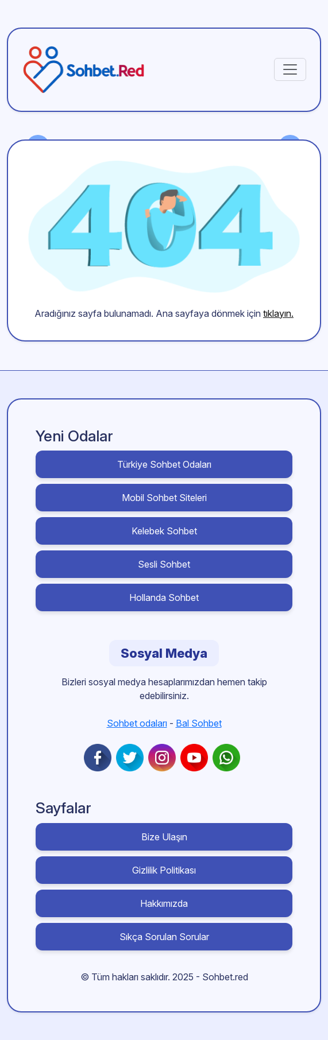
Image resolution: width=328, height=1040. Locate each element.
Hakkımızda (164, 903)
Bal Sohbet (199, 723)
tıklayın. (278, 313)
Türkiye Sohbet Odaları (164, 464)
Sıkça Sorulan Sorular (164, 936)
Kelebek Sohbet (164, 531)
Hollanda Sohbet (164, 597)
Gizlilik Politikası (164, 870)
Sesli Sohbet (164, 564)
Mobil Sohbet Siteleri (164, 497)
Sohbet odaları (137, 723)
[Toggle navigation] (290, 69)
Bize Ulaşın (164, 837)
